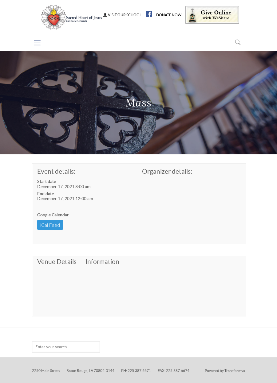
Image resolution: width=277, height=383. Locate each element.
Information (102, 261)
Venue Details (57, 261)
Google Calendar (53, 214)
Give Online (212, 15)
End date (45, 193)
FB (149, 14)
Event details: (56, 171)
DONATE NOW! (169, 15)
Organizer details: (167, 171)
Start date (46, 181)
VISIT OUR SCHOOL (122, 15)
